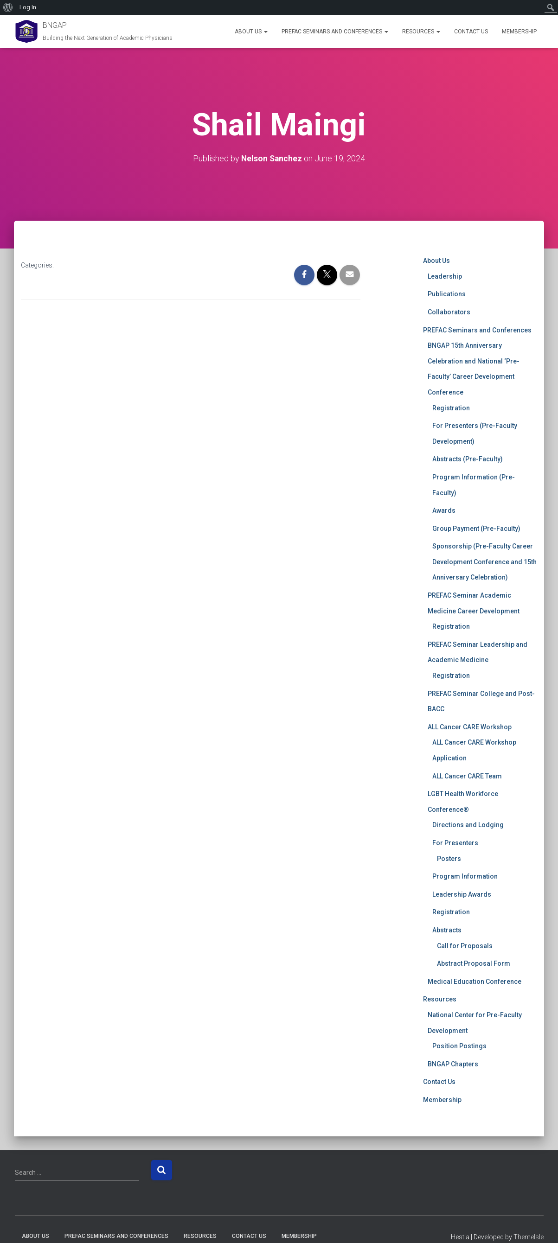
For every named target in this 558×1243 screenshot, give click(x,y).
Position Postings (459, 1046)
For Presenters (455, 843)
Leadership (445, 276)
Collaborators (449, 312)
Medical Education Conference (474, 981)
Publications (447, 294)
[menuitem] (8, 7)
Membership (519, 31)
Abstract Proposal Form (473, 963)
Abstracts (447, 930)
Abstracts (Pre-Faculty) (467, 459)
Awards (443, 510)
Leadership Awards (461, 894)
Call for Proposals (465, 945)
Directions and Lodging (468, 825)
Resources (421, 31)
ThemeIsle (528, 1237)
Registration (451, 407)
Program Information (465, 876)
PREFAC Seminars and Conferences (335, 31)
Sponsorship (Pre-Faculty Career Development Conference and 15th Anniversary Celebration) (484, 561)
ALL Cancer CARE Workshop (470, 727)
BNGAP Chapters (453, 1063)
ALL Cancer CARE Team (467, 775)
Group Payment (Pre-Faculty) (476, 528)
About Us (251, 31)
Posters (449, 858)
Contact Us (471, 31)
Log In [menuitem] (27, 7)
